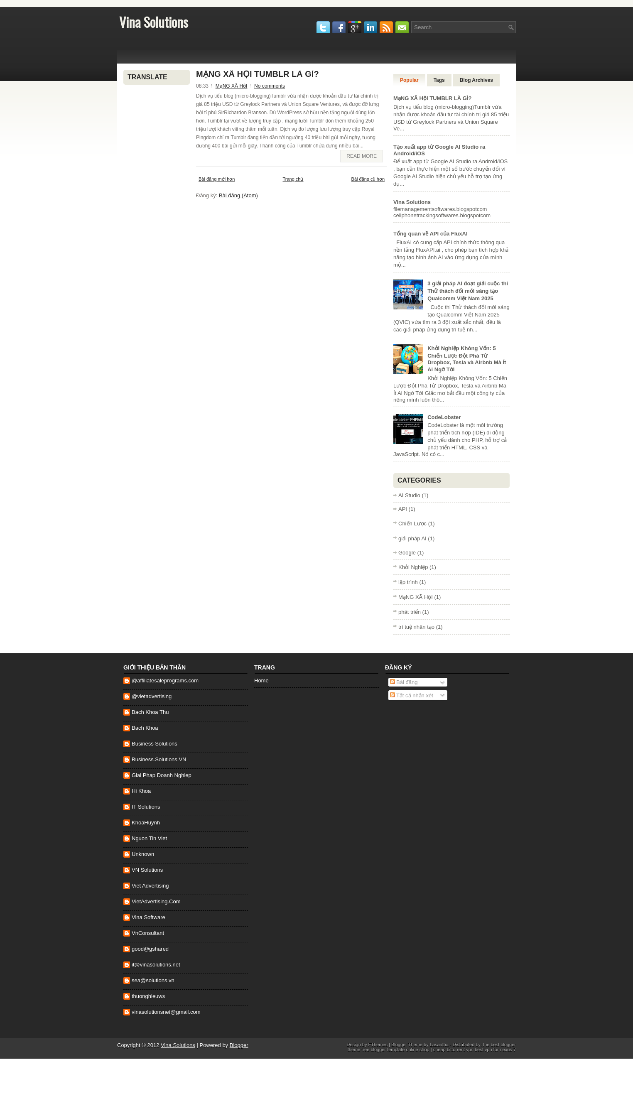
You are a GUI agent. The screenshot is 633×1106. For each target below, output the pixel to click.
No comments (269, 86)
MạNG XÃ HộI (232, 86)
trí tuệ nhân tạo (416, 627)
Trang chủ (292, 179)
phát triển (409, 612)
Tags (439, 80)
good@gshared (150, 949)
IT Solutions (146, 807)
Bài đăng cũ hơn (368, 179)
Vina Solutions (153, 22)
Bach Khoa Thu (150, 712)
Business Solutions (154, 744)
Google (407, 552)
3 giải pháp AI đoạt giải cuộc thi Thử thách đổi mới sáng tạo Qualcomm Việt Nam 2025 (467, 291)
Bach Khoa (145, 728)
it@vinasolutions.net (156, 964)
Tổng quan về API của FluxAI (430, 234)
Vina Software (148, 917)
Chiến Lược (412, 523)
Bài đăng (404, 682)
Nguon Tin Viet (149, 838)
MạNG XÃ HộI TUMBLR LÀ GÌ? (257, 74)
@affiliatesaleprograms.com (165, 680)
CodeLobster (444, 417)
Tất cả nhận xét (411, 695)
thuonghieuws (148, 996)
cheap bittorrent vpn (454, 1049)
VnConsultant (148, 933)
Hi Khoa (141, 791)
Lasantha (439, 1044)
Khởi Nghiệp (413, 567)
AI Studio (409, 495)
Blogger (239, 1045)
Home (261, 680)
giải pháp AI (412, 538)
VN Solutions (147, 870)
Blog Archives (476, 80)
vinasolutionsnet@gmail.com (166, 1012)
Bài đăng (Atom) (238, 195)
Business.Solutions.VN (159, 759)
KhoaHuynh (146, 822)
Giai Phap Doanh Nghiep (161, 775)
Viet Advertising (150, 886)
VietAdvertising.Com (156, 901)
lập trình (408, 582)
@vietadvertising (152, 696)
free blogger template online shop (394, 1049)
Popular (409, 80)
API (402, 509)
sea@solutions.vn (153, 980)
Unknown (143, 854)
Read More (361, 156)
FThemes (378, 1044)
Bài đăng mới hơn (217, 179)
